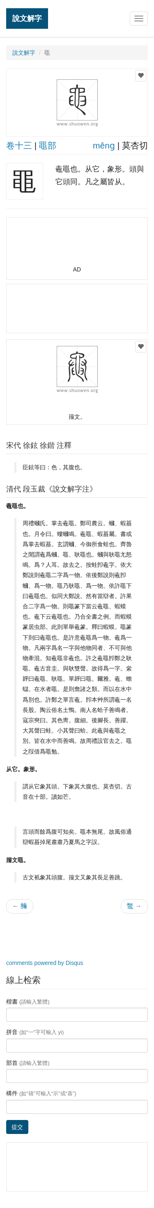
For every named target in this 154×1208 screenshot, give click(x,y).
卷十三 (19, 145)
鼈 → (134, 905)
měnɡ (104, 145)
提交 (17, 1127)
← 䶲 (19, 905)
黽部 (47, 145)
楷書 (28, 1001)
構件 (41, 1093)
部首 (28, 1063)
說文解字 (27, 18)
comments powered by (44, 963)
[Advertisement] (77, 245)
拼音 (35, 1032)
